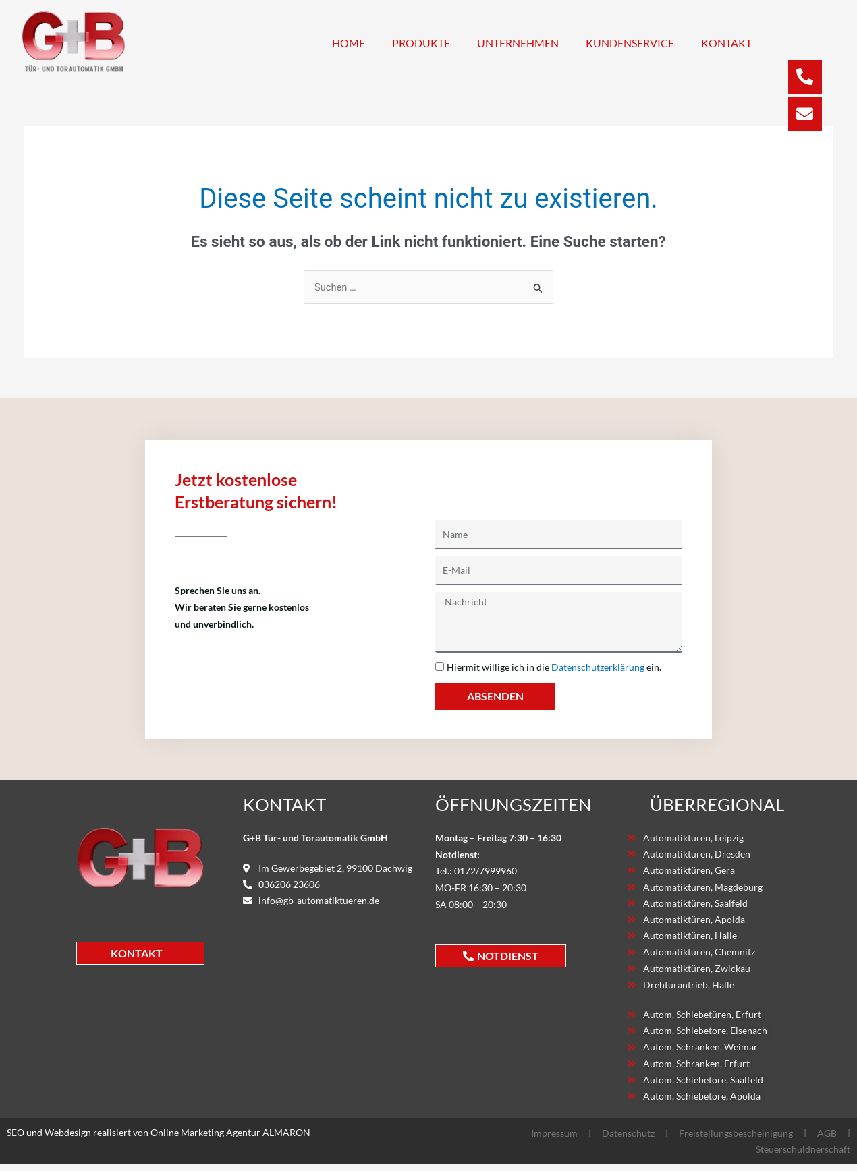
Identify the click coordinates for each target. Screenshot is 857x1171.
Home (348, 42)
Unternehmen (518, 42)
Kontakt (726, 42)
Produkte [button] (421, 42)
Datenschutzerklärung (597, 667)
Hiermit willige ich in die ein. (554, 667)
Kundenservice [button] (630, 42)
